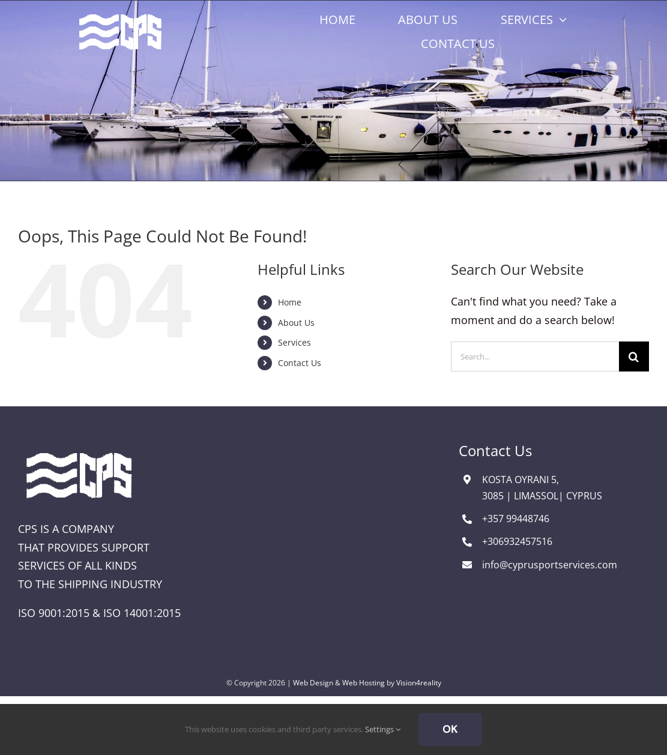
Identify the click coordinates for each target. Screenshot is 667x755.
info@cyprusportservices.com (549, 564)
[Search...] (535, 356)
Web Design (313, 683)
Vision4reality (418, 683)
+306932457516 (517, 541)
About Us (296, 322)
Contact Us (299, 362)
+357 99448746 (515, 518)
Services (294, 342)
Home (289, 302)
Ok (450, 729)
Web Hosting (363, 683)
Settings (382, 729)
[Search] (634, 356)
